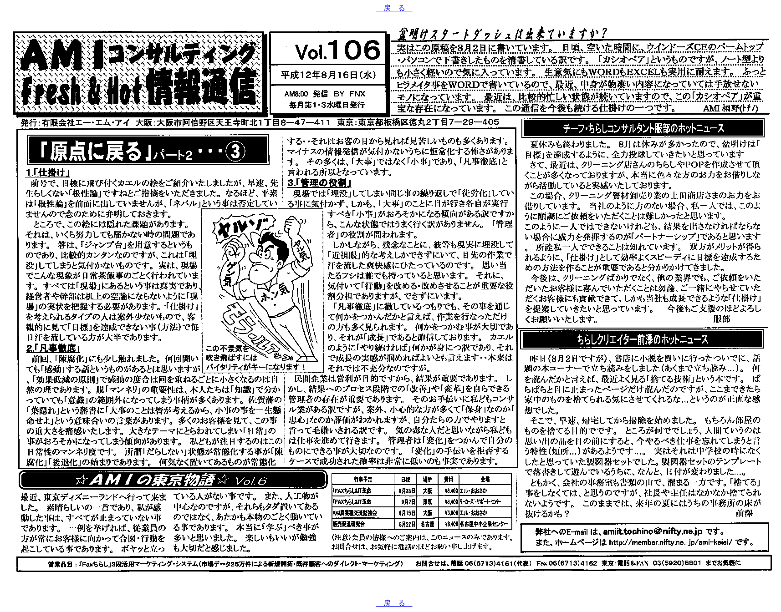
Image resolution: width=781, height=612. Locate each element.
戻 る (394, 8)
